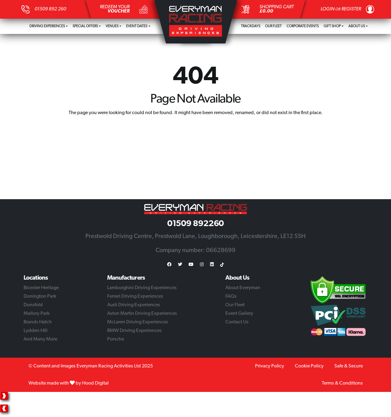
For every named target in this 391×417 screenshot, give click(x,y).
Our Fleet (273, 26)
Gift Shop (332, 26)
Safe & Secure (348, 366)
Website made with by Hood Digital (68, 383)
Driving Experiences (47, 26)
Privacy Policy (269, 366)
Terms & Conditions (342, 383)
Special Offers (85, 26)
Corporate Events (303, 26)
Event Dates (136, 26)
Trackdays (250, 26)
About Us (356, 26)
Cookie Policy (309, 366)
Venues (112, 26)
